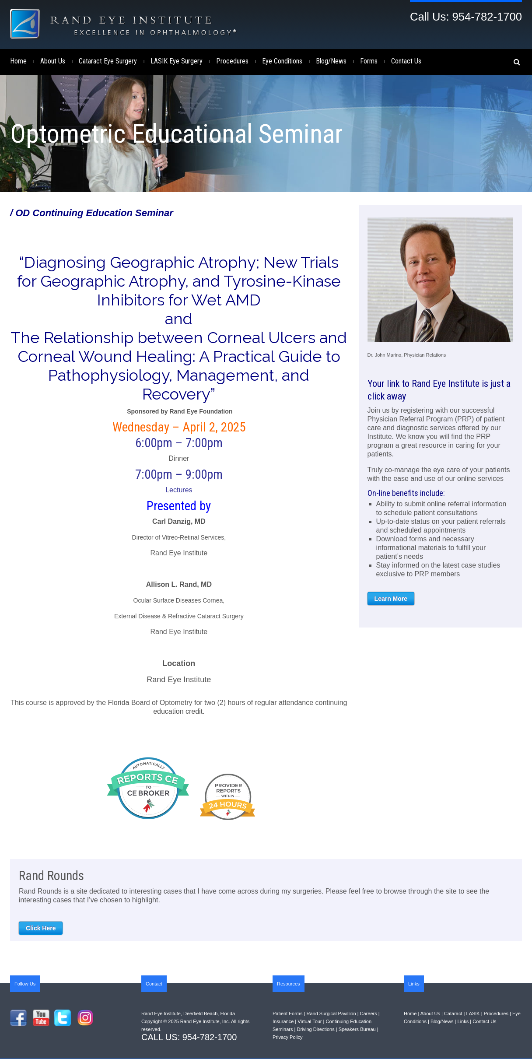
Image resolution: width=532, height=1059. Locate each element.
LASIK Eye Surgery (176, 61)
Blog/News (331, 61)
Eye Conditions (282, 61)
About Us (52, 61)
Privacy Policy (287, 1037)
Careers (368, 1013)
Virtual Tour (310, 1021)
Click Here (41, 928)
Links (463, 1021)
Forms (369, 61)
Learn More (390, 598)
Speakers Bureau (357, 1029)
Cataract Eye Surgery (108, 61)
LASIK (473, 1013)
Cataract (453, 1013)
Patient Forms (287, 1013)
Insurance (283, 1021)
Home (18, 61)
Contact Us (406, 61)
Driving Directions (315, 1029)
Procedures (232, 61)
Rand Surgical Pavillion (331, 1013)
